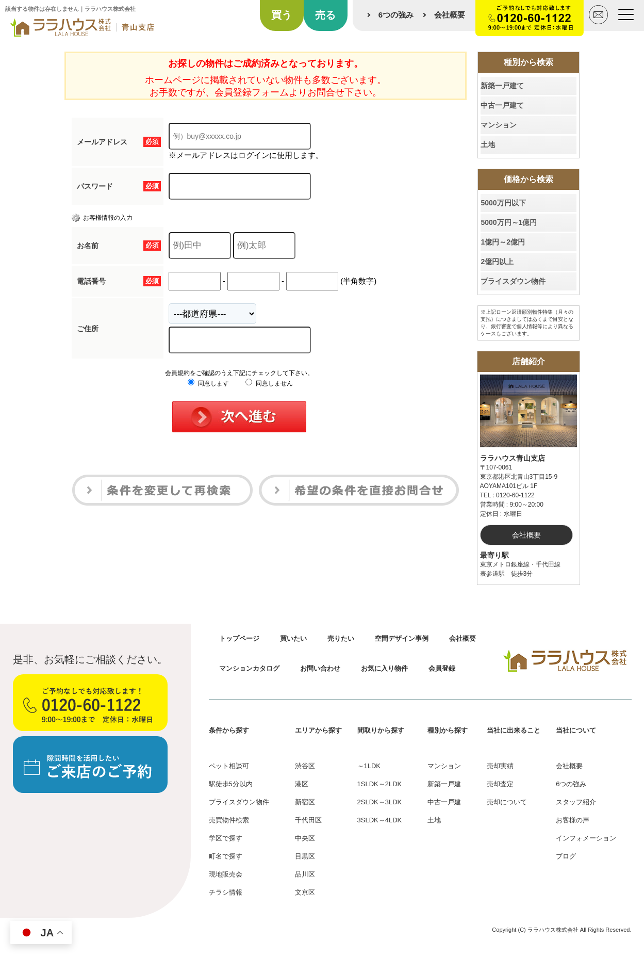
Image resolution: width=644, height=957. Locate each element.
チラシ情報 (225, 892)
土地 (488, 144)
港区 (301, 784)
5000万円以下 (503, 203)
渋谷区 (305, 766)
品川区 (305, 874)
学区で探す (225, 838)
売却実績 (500, 766)
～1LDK (369, 766)
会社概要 (449, 14)
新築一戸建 (444, 784)
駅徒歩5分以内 (231, 784)
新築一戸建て (502, 86)
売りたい (340, 638)
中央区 (305, 838)
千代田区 (308, 820)
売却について (507, 802)
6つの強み (396, 14)
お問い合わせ (320, 668)
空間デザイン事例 (401, 638)
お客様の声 (572, 820)
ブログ (566, 856)
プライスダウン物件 (513, 281)
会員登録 (441, 668)
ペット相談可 (229, 766)
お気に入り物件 (384, 668)
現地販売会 (225, 874)
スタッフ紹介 (576, 802)
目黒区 (305, 856)
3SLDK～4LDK (379, 820)
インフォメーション (586, 838)
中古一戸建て (502, 105)
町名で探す (225, 856)
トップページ (239, 638)
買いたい (293, 638)
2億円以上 (497, 261)
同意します (208, 383)
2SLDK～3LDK (379, 802)
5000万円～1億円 (509, 222)
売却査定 (500, 784)
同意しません (268, 383)
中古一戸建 (444, 802)
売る (325, 15)
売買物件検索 (229, 820)
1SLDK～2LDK (379, 784)
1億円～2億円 (503, 242)
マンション (499, 125)
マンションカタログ (249, 668)
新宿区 (305, 802)
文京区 (305, 892)
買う (281, 15)
